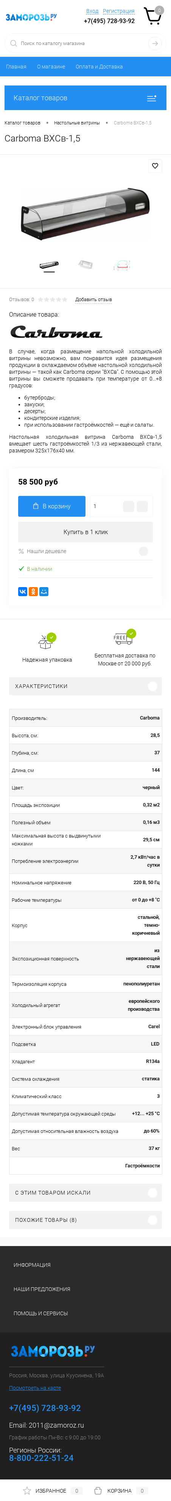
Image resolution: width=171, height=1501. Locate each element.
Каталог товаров (85, 97)
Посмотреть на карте (35, 1388)
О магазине (51, 67)
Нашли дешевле (42, 551)
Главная (16, 67)
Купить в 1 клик (86, 532)
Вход (92, 11)
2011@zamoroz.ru (56, 1425)
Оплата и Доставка (99, 67)
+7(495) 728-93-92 (109, 21)
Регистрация (119, 11)
